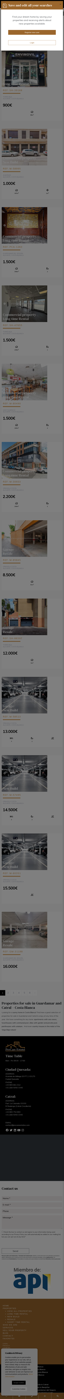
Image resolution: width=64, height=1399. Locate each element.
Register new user (32, 32)
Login (32, 42)
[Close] (60, 4)
